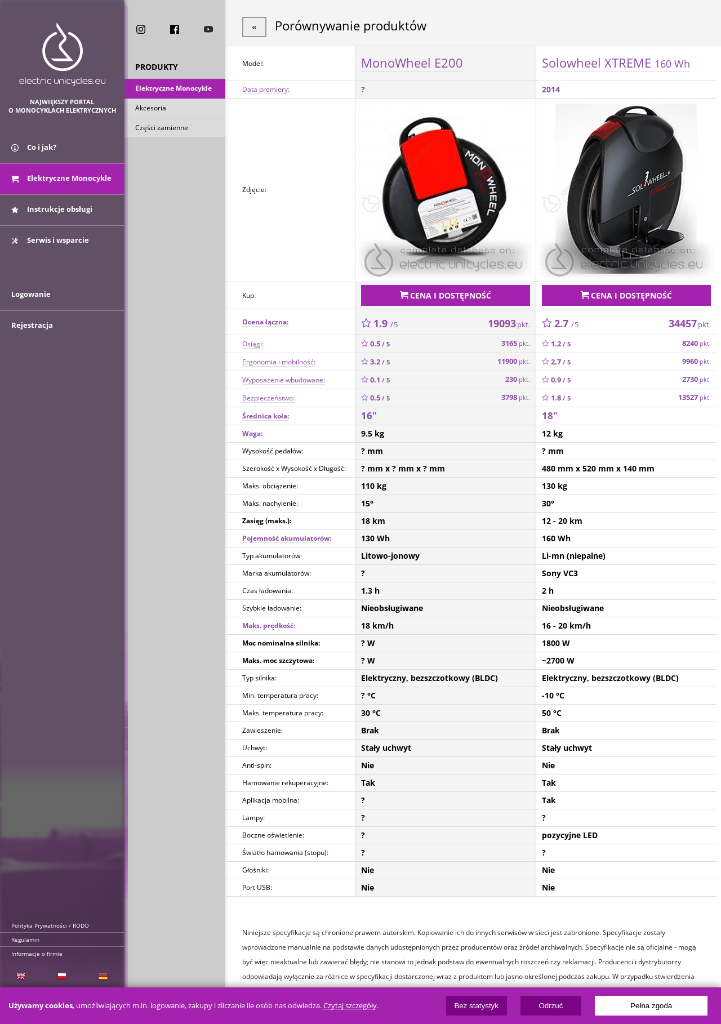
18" (550, 413)
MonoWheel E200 (412, 61)
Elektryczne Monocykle (173, 89)
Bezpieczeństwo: (268, 395)
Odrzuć (550, 1005)
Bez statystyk (476, 1005)
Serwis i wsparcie (50, 244)
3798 (515, 395)
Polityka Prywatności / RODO (50, 925)
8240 (696, 341)
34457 (690, 320)
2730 (696, 377)
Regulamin (25, 939)
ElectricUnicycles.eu (62, 54)
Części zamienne (161, 128)
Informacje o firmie (37, 954)
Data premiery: (266, 88)
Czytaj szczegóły (349, 1005)
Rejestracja (32, 333)
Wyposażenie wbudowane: (283, 377)
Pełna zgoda (651, 1005)
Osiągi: (253, 341)
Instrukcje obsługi (51, 213)
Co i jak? (33, 151)
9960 (696, 359)
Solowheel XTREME (616, 61)
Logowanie (31, 302)
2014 (551, 88)
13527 (694, 395)
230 (517, 377)
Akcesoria (150, 109)
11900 (513, 359)
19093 (509, 320)
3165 (515, 341)
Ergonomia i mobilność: (278, 359)
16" (369, 413)
